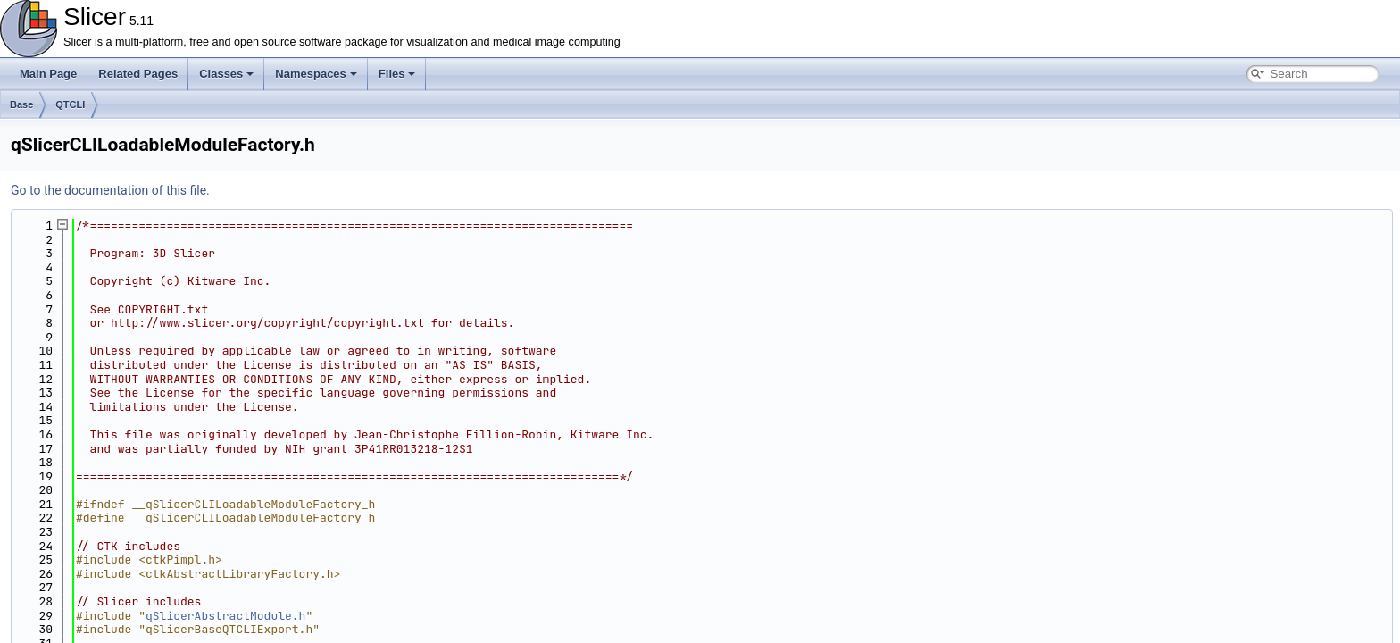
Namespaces (316, 73)
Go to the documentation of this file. (110, 190)
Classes (226, 73)
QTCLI (70, 104)
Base (21, 104)
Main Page (48, 73)
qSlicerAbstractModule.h (225, 615)
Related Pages (138, 73)
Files (397, 73)
